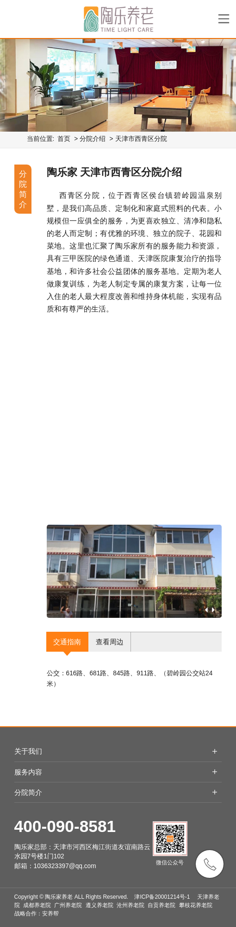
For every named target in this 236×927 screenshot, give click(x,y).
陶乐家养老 (59, 897)
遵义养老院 (99, 905)
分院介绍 (93, 138)
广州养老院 (68, 905)
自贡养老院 (161, 905)
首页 (63, 138)
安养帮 (50, 913)
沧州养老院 (130, 905)
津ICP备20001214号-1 (162, 897)
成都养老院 (37, 905)
